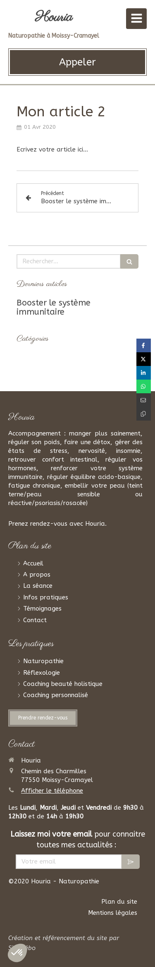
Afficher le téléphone (52, 790)
